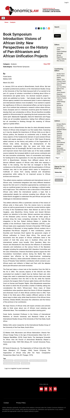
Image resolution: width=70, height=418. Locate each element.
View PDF (47, 64)
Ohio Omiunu (60, 61)
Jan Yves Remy (61, 87)
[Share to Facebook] (36, 28)
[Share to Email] (49, 28)
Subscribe (58, 172)
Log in (66, 2)
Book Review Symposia (21, 67)
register (13, 368)
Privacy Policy (21, 403)
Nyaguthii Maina (61, 129)
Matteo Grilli (7, 79)
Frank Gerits (7, 76)
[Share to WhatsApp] (41, 28)
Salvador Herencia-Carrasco (59, 111)
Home (6, 22)
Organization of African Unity (38, 360)
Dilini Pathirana (61, 96)
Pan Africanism (8, 360)
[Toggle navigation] (3, 18)
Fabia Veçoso (61, 128)
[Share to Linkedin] (44, 28)
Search (57, 36)
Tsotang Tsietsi (61, 81)
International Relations (21, 360)
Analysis (12, 22)
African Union (25, 363)
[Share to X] (39, 28)
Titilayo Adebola (61, 59)
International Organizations (11, 363)
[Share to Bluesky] (46, 28)
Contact (6, 403)
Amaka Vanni (61, 74)
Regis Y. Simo (61, 79)
